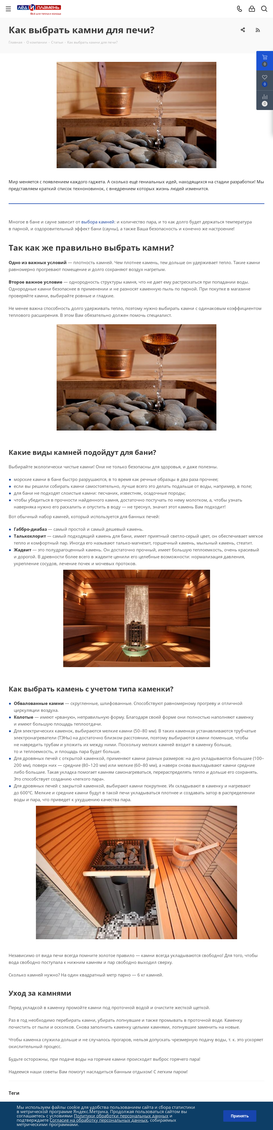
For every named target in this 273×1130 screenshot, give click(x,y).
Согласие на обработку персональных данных (99, 1120)
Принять (240, 1116)
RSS (257, 30)
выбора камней (97, 222)
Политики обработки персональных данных (121, 1116)
